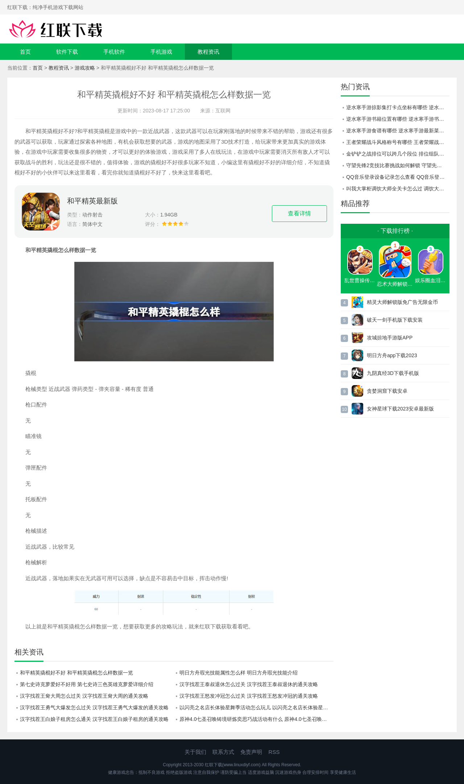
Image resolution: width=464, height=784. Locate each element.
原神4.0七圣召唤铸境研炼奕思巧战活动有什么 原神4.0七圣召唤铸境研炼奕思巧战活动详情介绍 (256, 719)
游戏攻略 (85, 68)
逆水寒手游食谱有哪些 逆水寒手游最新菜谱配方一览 (398, 130)
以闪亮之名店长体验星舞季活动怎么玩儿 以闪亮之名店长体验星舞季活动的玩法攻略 (256, 707)
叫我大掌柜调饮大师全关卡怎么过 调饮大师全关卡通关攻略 (398, 188)
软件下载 (67, 52)
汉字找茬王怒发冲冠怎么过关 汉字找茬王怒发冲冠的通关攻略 (248, 696)
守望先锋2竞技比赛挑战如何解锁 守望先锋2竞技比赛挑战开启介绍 (398, 165)
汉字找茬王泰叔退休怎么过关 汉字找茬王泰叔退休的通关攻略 (248, 684)
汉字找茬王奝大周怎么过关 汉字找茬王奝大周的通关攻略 (84, 696)
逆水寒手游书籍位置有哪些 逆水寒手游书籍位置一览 (398, 119)
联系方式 (223, 752)
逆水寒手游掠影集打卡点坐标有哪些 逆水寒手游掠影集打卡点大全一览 (398, 107)
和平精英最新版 (92, 201)
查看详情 (299, 213)
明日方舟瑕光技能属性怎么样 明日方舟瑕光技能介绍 (238, 673)
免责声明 (251, 752)
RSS (274, 752)
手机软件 (114, 52)
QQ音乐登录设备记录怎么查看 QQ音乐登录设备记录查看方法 (398, 177)
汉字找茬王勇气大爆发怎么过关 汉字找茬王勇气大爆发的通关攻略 (94, 707)
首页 (25, 52)
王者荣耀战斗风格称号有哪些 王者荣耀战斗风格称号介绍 (398, 142)
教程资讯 (208, 52)
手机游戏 (161, 52)
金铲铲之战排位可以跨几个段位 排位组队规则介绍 (398, 154)
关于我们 (195, 752)
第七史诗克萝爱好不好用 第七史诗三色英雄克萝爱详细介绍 (86, 684)
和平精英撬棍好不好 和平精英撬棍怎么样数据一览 (76, 673)
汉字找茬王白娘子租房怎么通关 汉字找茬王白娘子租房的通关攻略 (94, 719)
